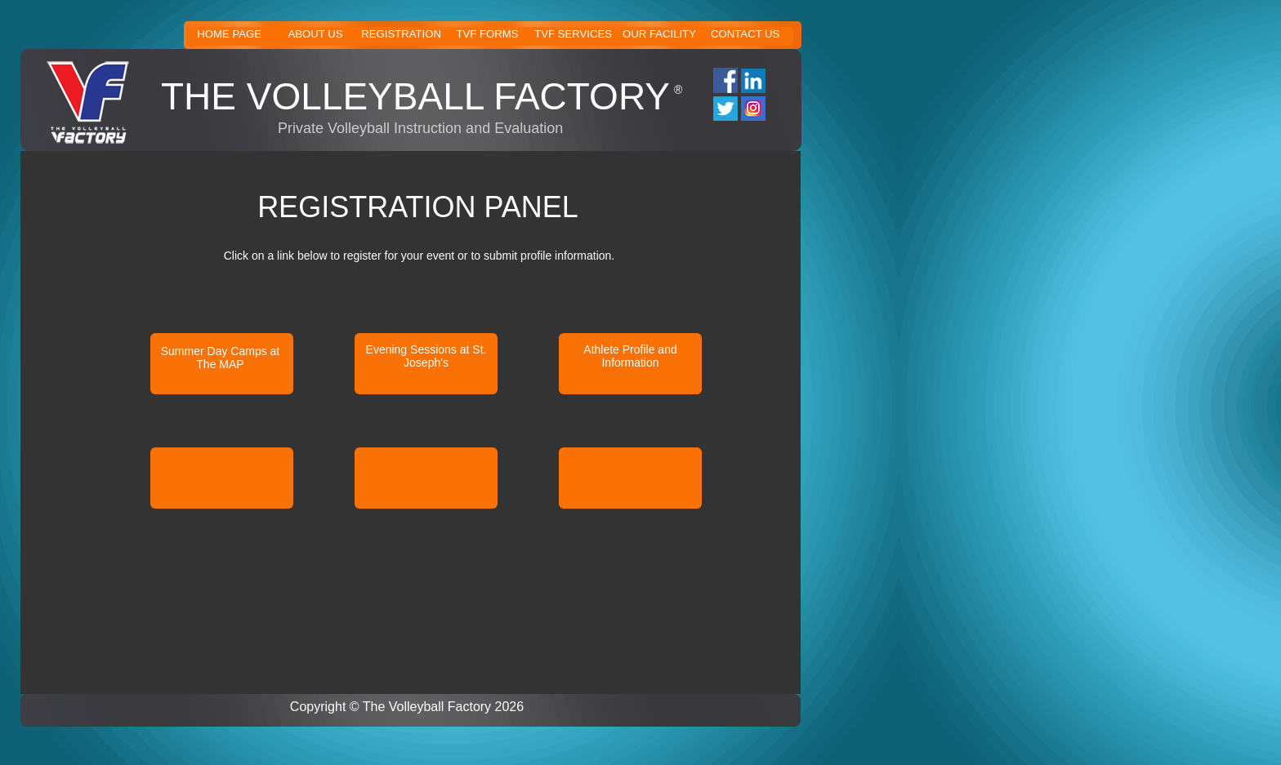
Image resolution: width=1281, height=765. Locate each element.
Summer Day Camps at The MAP (220, 358)
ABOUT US (315, 34)
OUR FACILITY (659, 34)
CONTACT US (745, 34)
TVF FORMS (487, 34)
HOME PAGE (229, 34)
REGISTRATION (401, 34)
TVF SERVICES (573, 34)
